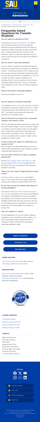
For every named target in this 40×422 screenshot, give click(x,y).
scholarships (6, 264)
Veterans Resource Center (11, 328)
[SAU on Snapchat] (20, 377)
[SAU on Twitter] (20, 373)
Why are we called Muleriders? (13, 274)
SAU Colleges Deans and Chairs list (19, 161)
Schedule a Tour (20, 242)
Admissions (20, 15)
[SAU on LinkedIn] (25, 377)
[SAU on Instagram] (15, 377)
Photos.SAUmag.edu (16, 395)
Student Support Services (11, 325)
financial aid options (21, 264)
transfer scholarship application (21, 105)
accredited (24, 410)
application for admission (17, 43)
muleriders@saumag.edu (11, 354)
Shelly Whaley (17, 163)
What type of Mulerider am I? (12, 278)
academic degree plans (16, 177)
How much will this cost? (10, 261)
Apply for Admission (20, 235)
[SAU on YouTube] (25, 373)
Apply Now (13, 400)
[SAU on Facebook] (15, 373)
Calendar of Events (15, 385)
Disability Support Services (11, 322)
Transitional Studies (9, 319)
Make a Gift (13, 390)
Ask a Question (20, 249)
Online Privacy (20, 417)
